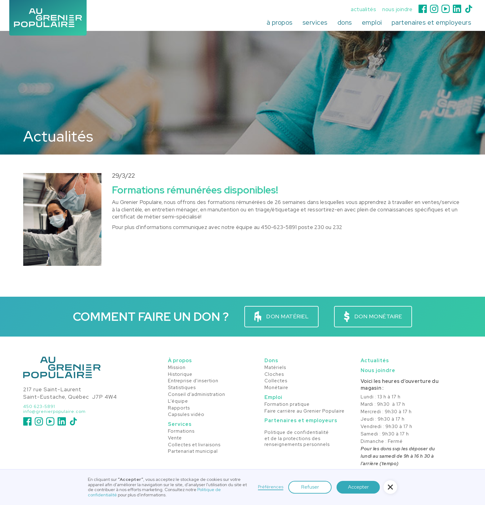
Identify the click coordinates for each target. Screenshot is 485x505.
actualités (363, 9)
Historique (180, 374)
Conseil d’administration (196, 394)
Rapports (179, 408)
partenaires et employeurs (431, 22)
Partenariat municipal (193, 451)
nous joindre (397, 9)
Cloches (274, 374)
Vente (175, 438)
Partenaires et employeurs (300, 420)
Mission (177, 368)
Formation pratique (287, 404)
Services (180, 424)
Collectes (275, 381)
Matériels (275, 368)
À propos (180, 360)
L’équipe (178, 401)
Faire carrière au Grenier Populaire (304, 411)
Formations (181, 431)
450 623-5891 (39, 406)
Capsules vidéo (186, 415)
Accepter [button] (358, 487)
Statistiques (182, 388)
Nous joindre (378, 370)
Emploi (273, 397)
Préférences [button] (270, 487)
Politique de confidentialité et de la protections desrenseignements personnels (297, 439)
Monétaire (276, 388)
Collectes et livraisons (194, 445)
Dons (271, 360)
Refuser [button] (310, 487)
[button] (280, 23)
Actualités (375, 360)
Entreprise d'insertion (193, 381)
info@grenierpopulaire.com (54, 411)
